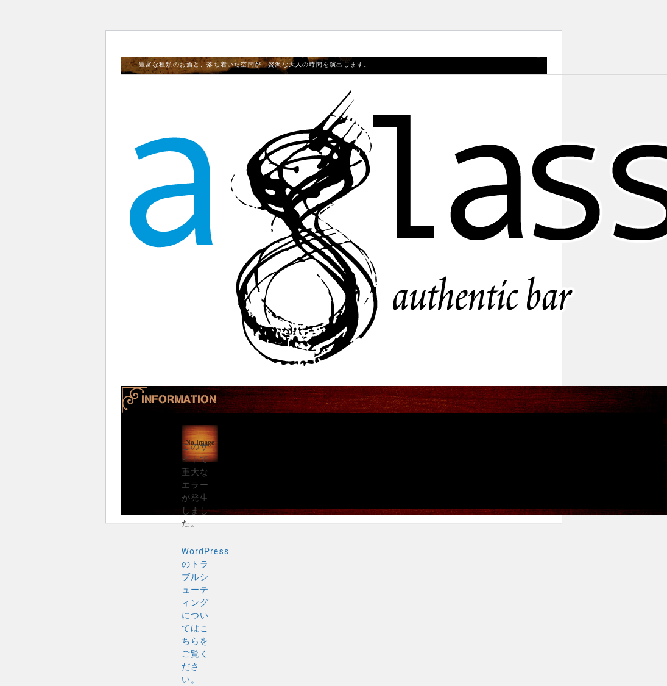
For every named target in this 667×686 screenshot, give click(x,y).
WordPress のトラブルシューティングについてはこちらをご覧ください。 (206, 615)
